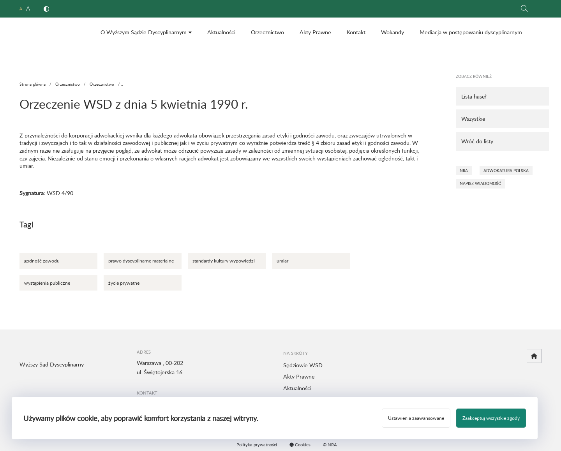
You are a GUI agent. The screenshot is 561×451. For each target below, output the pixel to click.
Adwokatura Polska (506, 170)
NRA (464, 170)
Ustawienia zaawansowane (416, 418)
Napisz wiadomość (480, 183)
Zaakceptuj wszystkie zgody (491, 418)
